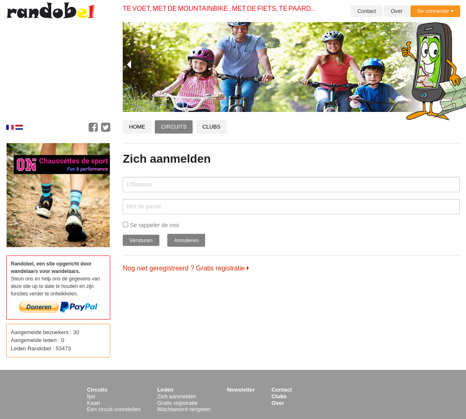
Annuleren (186, 240)
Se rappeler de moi (151, 225)
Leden (165, 390)
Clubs (211, 127)
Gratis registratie (177, 403)
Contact (366, 11)
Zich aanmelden (176, 396)
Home (137, 127)
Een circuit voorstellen (114, 409)
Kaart (93, 403)
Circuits (173, 127)
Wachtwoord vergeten (184, 409)
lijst (91, 396)
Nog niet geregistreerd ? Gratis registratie (186, 268)
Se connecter (435, 11)
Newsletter (241, 390)
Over (396, 11)
